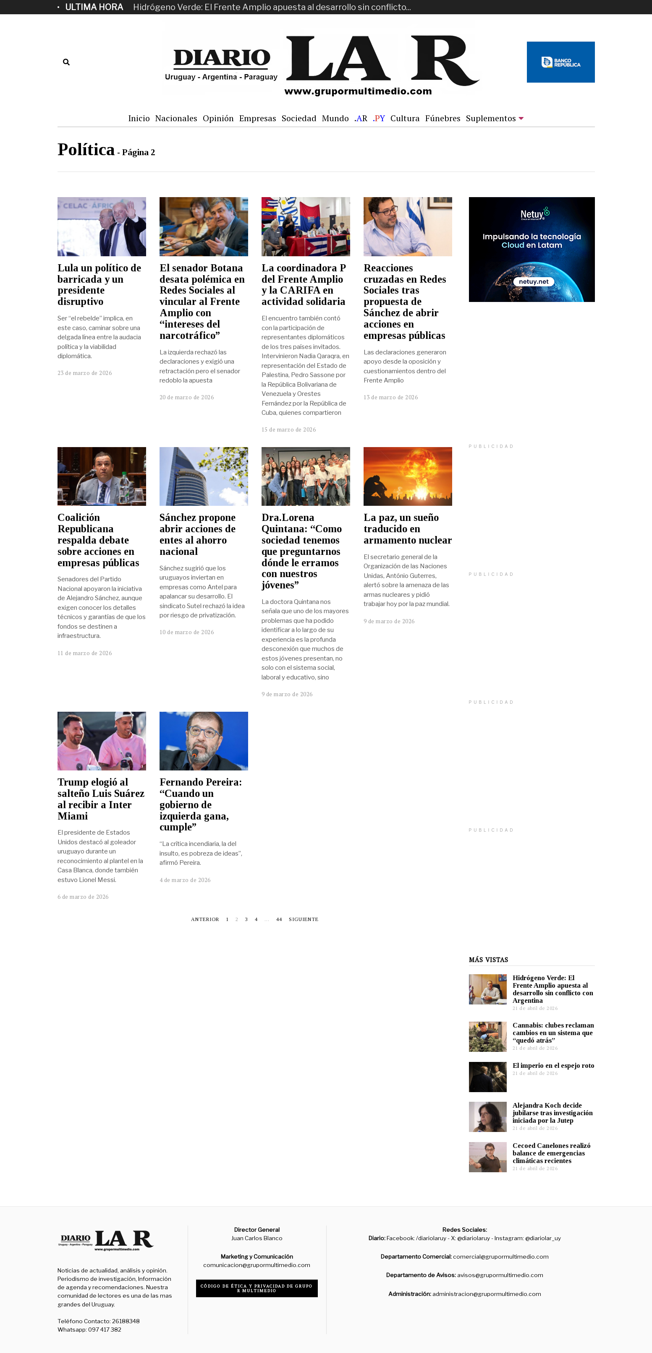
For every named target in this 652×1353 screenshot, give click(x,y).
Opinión (218, 118)
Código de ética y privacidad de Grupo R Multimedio (257, 1288)
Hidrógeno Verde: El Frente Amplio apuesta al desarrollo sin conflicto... (272, 7)
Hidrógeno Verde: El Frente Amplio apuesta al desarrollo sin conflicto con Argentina (553, 989)
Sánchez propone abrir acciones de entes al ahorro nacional (198, 534)
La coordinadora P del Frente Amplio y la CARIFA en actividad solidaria (304, 284)
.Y (379, 118)
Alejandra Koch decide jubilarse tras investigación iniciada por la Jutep (553, 1112)
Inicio (139, 118)
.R (360, 118)
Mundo (335, 118)
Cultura (405, 118)
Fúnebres (443, 118)
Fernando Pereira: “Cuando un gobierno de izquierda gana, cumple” (201, 804)
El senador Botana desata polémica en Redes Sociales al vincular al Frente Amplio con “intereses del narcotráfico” (202, 301)
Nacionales (176, 118)
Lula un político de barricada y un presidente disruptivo (99, 284)
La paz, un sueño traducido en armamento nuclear (408, 529)
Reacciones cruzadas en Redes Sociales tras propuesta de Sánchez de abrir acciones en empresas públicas (405, 301)
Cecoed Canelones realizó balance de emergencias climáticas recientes (552, 1153)
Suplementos (491, 118)
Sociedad (299, 118)
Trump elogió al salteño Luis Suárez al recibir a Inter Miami (101, 798)
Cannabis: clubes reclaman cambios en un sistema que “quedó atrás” (553, 1032)
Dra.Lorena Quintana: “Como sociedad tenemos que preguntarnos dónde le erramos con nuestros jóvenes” (302, 551)
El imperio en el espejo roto (553, 1065)
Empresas (257, 118)
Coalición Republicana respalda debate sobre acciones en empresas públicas (98, 540)
